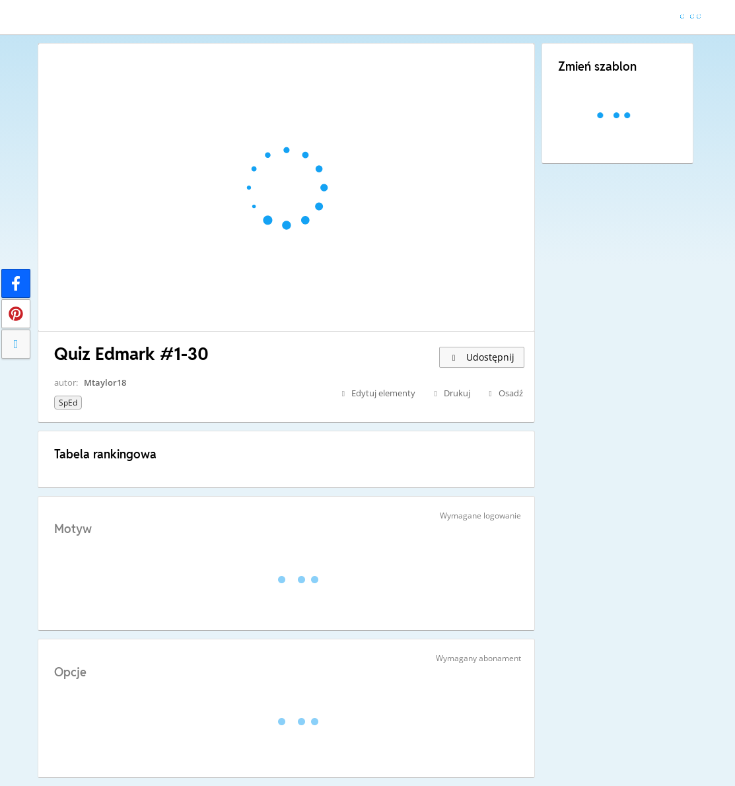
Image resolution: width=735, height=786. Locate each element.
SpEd (68, 402)
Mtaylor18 (105, 382)
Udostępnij (481, 357)
